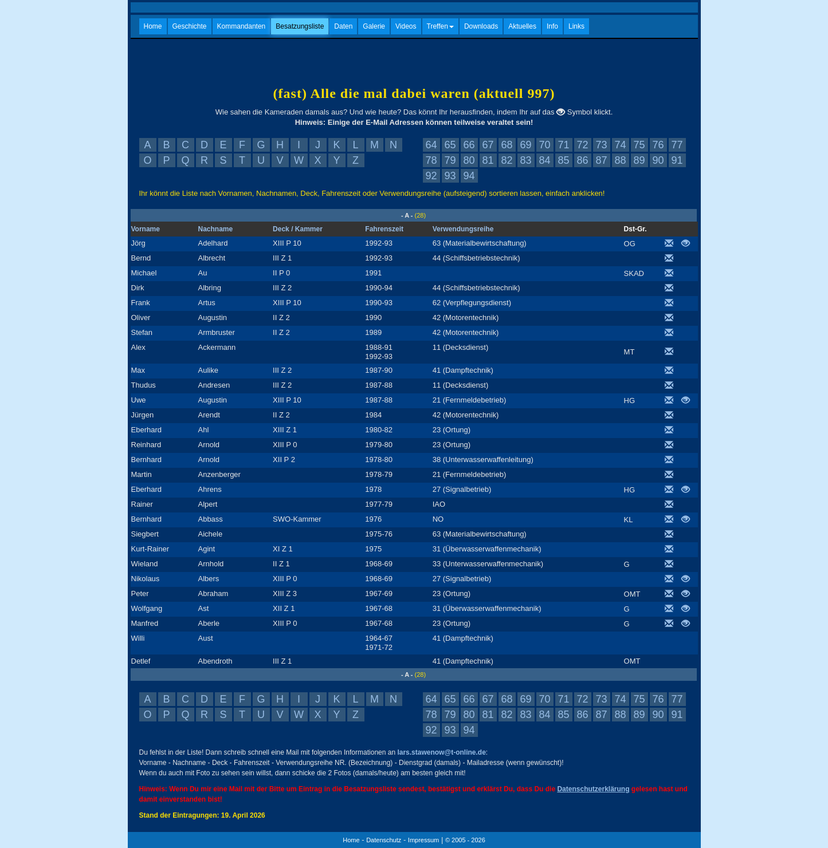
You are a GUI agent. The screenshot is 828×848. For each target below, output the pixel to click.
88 (620, 160)
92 (431, 176)
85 (563, 160)
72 (582, 145)
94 (468, 176)
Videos (405, 26)
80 (468, 160)
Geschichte (189, 26)
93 (450, 176)
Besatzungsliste (300, 26)
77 (676, 145)
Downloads (481, 26)
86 (582, 160)
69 (525, 145)
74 (620, 145)
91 (676, 160)
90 (658, 160)
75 (639, 145)
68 (506, 145)
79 (450, 160)
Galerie (374, 26)
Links (576, 26)
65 (450, 145)
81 (487, 160)
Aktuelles (522, 26)
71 (563, 145)
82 (506, 160)
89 (639, 160)
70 (544, 145)
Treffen (440, 26)
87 (601, 160)
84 (544, 160)
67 (487, 145)
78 (431, 160)
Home (153, 26)
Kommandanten (241, 26)
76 (658, 145)
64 (431, 145)
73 (601, 145)
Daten (343, 26)
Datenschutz (383, 840)
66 (468, 145)
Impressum (423, 840)
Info (552, 26)
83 (525, 160)
